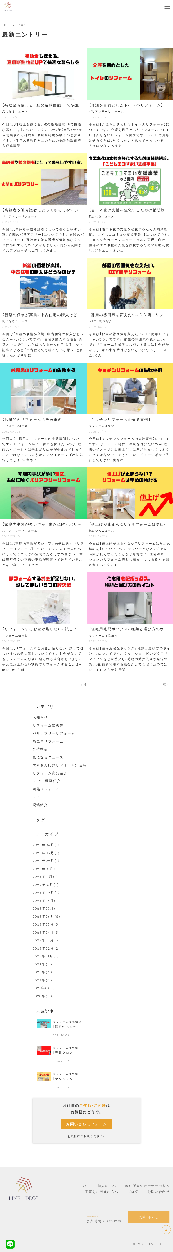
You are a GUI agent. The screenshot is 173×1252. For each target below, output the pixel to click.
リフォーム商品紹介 (50, 773)
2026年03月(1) (46, 852)
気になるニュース (48, 757)
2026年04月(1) (46, 844)
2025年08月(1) (46, 900)
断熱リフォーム (46, 788)
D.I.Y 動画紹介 (47, 780)
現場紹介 (40, 804)
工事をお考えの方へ (101, 1191)
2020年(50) (43, 995)
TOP (5, 25)
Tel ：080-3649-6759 (107, 1214)
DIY (36, 796)
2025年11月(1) (45, 876)
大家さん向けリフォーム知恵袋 (60, 764)
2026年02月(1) (46, 860)
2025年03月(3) (47, 940)
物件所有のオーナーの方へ (147, 1185)
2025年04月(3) (47, 932)
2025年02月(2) (47, 948)
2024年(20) (43, 964)
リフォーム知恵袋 (48, 725)
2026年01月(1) (46, 868)
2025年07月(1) (46, 908)
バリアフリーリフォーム (54, 733)
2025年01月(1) (46, 956)
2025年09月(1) (46, 892)
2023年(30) (43, 971)
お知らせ (40, 717)
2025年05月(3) (47, 924)
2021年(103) (44, 987)
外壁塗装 (40, 749)
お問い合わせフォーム (86, 1124)
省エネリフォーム (48, 741)
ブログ (133, 1191)
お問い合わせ (158, 1191)
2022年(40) (43, 980)
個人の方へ (107, 1185)
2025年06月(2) (47, 916)
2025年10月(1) (46, 884)
